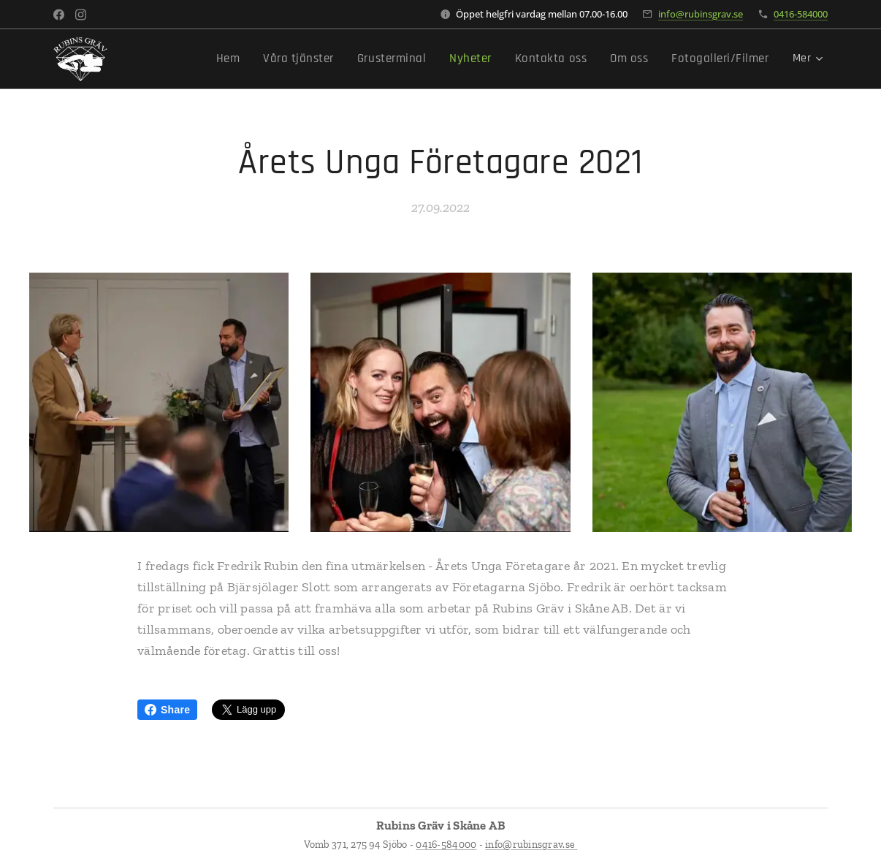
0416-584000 (801, 13)
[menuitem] (232, 59)
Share (167, 710)
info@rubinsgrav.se (700, 13)
